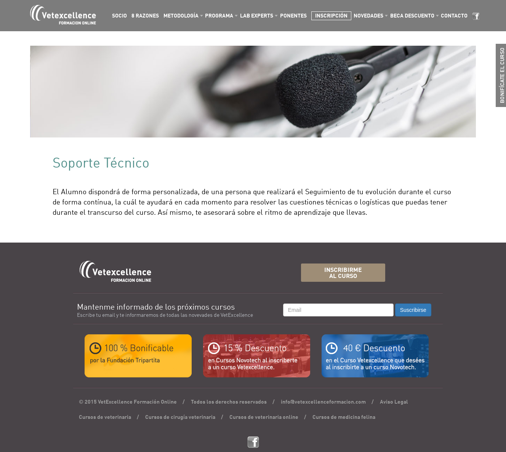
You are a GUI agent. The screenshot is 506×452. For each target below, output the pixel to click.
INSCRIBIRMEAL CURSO (343, 273)
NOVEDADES (368, 16)
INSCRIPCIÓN (331, 16)
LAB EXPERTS (256, 16)
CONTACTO (454, 16)
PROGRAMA (219, 16)
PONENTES (293, 16)
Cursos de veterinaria (105, 417)
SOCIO (119, 16)
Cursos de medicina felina (343, 417)
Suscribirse (413, 310)
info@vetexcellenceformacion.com (323, 402)
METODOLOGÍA (181, 16)
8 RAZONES (145, 16)
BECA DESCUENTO (412, 16)
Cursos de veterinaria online (263, 417)
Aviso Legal (394, 402)
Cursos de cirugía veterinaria (180, 417)
